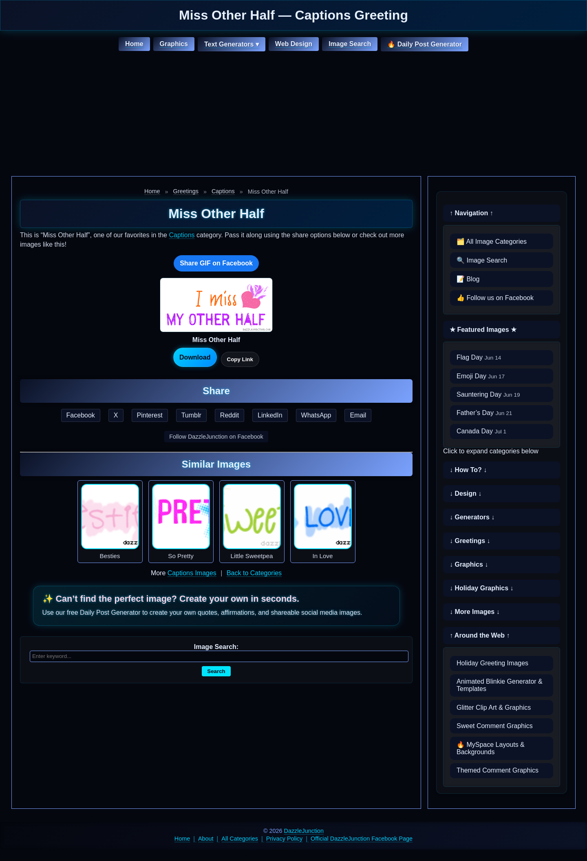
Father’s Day (484, 412)
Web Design (293, 43)
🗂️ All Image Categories (492, 241)
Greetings (186, 191)
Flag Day (479, 357)
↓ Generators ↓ (472, 517)
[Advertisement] (293, 115)
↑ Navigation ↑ (471, 213)
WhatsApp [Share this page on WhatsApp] (316, 415)
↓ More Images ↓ (475, 611)
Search (216, 671)
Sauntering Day (488, 394)
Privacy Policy (284, 838)
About (206, 838)
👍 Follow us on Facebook (495, 297)
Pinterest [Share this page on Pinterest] (150, 415)
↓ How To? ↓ (468, 469)
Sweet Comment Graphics (495, 725)
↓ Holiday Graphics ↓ (481, 588)
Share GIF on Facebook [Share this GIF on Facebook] (216, 263)
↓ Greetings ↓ (470, 540)
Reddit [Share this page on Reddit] (229, 415)
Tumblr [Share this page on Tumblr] (191, 415)
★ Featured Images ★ (483, 329)
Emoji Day (481, 376)
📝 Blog (468, 279)
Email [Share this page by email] (358, 415)
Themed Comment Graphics (497, 770)
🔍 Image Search (482, 260)
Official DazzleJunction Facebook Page (362, 838)
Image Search (350, 43)
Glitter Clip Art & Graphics (494, 707)
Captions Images (192, 573)
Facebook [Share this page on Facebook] (80, 415)
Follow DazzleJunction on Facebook (216, 436)
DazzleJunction (304, 831)
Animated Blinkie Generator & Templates (500, 685)
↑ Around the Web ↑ (480, 635)
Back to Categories (254, 573)
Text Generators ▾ (231, 44)
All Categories (239, 838)
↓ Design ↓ (465, 493)
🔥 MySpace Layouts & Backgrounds (491, 748)
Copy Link (240, 359)
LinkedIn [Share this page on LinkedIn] (270, 415)
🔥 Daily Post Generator (424, 44)
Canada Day (481, 431)
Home (134, 43)
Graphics (174, 43)
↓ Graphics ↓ (469, 564)
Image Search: (216, 646)
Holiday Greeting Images (492, 663)
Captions (223, 191)
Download (194, 357)
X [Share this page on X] (116, 415)
